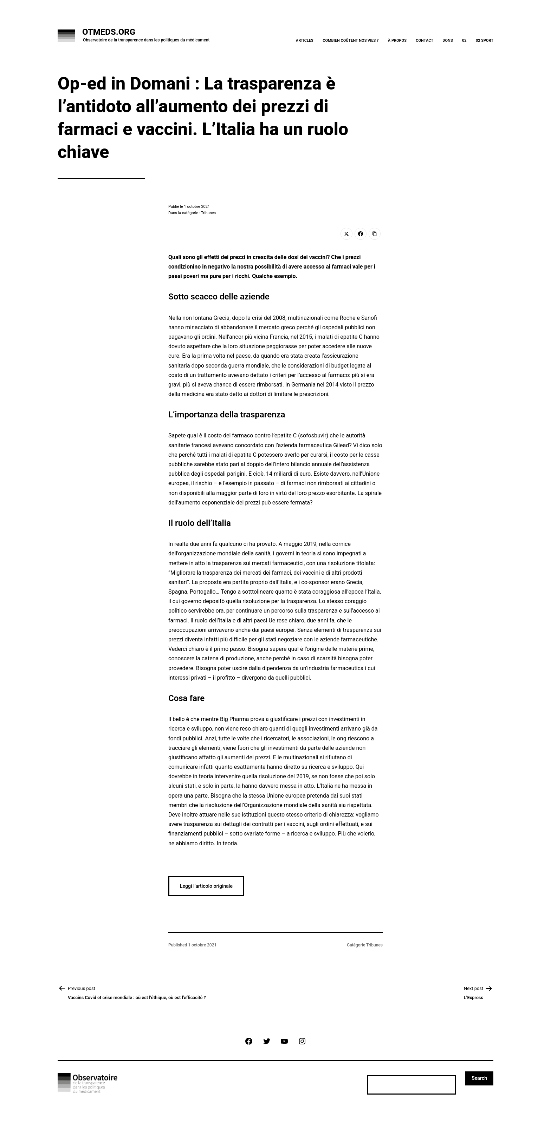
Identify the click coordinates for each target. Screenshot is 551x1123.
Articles (304, 40)
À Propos (397, 40)
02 (464, 40)
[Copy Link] (375, 234)
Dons (447, 40)
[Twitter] (346, 234)
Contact (424, 40)
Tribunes (374, 945)
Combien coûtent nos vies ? (350, 40)
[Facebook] (361, 234)
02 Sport (484, 40)
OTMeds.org (108, 32)
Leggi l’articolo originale (206, 886)
